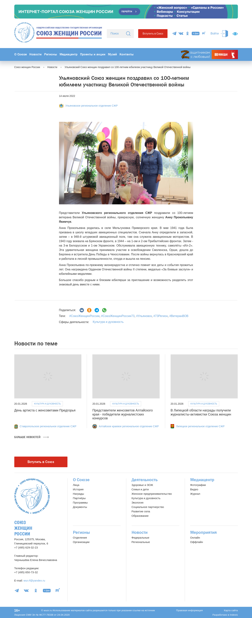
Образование (140, 515)
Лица (76, 484)
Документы (80, 506)
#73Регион (160, 316)
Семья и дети (140, 489)
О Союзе (20, 54)
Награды (78, 493)
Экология (138, 502)
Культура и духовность (108, 321)
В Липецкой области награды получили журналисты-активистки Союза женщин (201, 412)
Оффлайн (196, 542)
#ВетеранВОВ (178, 316)
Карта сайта (231, 610)
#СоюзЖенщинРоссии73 (117, 316)
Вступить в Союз (153, 33)
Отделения (80, 537)
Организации (81, 542)
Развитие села (141, 511)
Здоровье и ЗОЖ (142, 484)
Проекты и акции (92, 54)
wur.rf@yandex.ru (34, 580)
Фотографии (198, 484)
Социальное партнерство (148, 506)
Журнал (195, 493)
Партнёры (79, 498)
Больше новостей (31, 437)
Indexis (234, 614)
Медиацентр (69, 54)
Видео (194, 489)
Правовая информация (189, 610)
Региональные (141, 542)
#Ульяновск (143, 316)
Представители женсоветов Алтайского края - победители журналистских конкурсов (122, 414)
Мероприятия (203, 532)
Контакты (126, 54)
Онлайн (195, 537)
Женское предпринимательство (152, 493)
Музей (112, 54)
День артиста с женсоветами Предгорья (45, 410)
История (78, 489)
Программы (80, 502)
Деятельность (145, 479)
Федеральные (140, 537)
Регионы (50, 54)
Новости (35, 54)
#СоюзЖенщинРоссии (84, 316)
